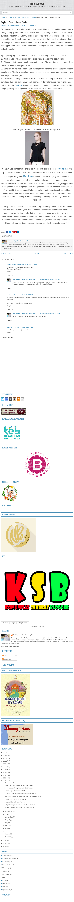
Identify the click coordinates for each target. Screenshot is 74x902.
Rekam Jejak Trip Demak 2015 (15, 791)
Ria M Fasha (11, 264)
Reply (9, 271)
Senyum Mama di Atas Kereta (15, 802)
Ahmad (9, 327)
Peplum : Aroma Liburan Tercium (14, 22)
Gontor (4, 877)
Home (4, 17)
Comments (6, 659)
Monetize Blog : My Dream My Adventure (19, 785)
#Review (10, 17)
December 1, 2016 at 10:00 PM (23, 327)
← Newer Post (6, 253)
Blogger (41, 626)
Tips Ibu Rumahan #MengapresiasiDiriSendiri (21, 793)
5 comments (31, 26)
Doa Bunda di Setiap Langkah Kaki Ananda (19, 788)
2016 (5, 778)
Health (4, 880)
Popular (5, 623)
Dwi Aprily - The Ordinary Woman (24, 279)
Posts (5, 655)
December (9, 783)
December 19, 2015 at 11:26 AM (27, 264)
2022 (5, 761)
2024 (5, 755)
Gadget (4, 871)
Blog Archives (23, 623)
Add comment (8, 337)
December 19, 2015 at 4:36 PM (50, 279)
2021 (5, 764)
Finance (5, 868)
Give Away (5, 874)
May (6, 828)
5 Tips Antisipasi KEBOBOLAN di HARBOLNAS (21, 805)
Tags (13, 623)
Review (23, 17)
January (8, 837)
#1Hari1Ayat (6, 855)
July (6, 823)
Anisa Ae (10, 295)
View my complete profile (10, 646)
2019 (5, 769)
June (7, 825)
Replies (11, 276)
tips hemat (6, 890)
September (9, 817)
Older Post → (68, 253)
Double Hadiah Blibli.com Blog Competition (19, 808)
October (8, 814)
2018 (5, 772)
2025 (5, 752)
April (7, 831)
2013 (5, 843)
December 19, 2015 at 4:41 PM (50, 313)
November (9, 811)
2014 (5, 840)
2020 (5, 767)
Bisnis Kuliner (7, 865)
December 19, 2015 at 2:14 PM (24, 295)
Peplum (17, 17)
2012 (5, 846)
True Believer (37, 3)
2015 (5, 781)
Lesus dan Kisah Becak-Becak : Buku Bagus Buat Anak (23, 796)
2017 (5, 775)
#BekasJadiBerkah (9, 858)
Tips (28, 17)
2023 (5, 758)
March (7, 834)
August (7, 820)
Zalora (33, 17)
